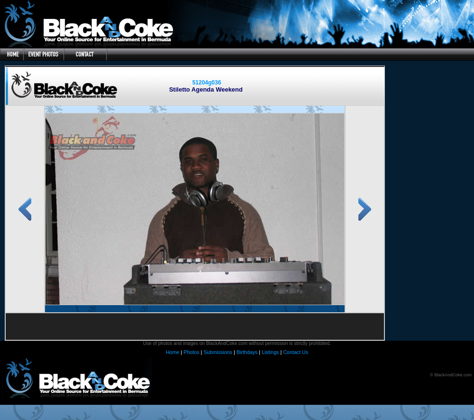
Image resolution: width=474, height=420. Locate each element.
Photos (191, 352)
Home (172, 352)
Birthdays (247, 352)
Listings (270, 352)
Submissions (217, 352)
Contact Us (295, 352)
